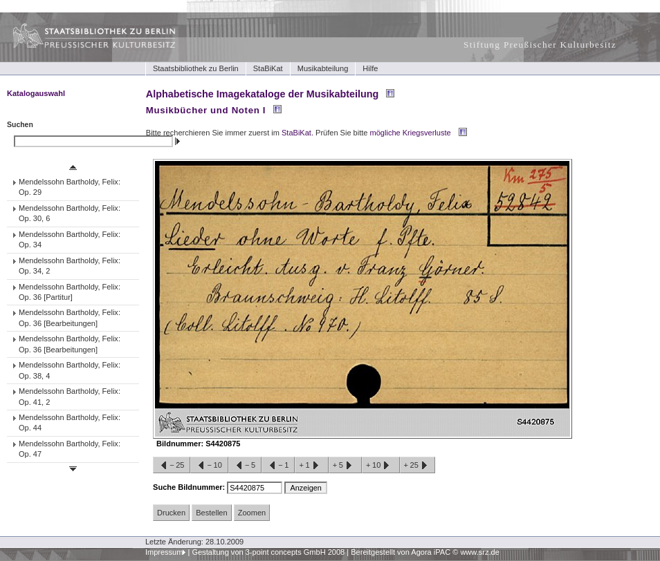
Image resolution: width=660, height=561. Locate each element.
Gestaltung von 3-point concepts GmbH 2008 (268, 552)
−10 (208, 465)
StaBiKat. (297, 133)
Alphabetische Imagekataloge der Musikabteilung (262, 93)
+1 (311, 465)
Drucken (171, 512)
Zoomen (252, 512)
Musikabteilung (323, 68)
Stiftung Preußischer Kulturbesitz (540, 44)
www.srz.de (479, 552)
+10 (380, 465)
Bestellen (211, 512)
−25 (171, 465)
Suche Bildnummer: (190, 487)
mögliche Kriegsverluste (410, 133)
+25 (417, 465)
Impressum (164, 552)
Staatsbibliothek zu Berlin (196, 68)
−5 (244, 465)
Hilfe (370, 68)
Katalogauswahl (36, 93)
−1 (278, 465)
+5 (345, 465)
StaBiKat (268, 68)
